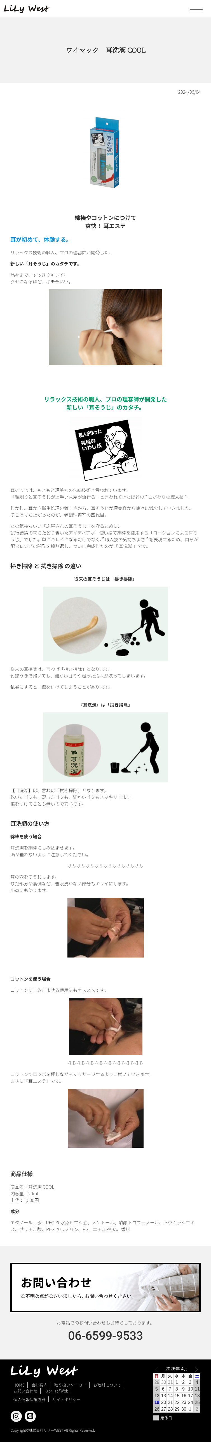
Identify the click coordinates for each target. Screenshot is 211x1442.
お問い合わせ (25, 1391)
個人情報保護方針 (29, 1399)
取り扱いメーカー (70, 1385)
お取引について (107, 1385)
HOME (19, 1385)
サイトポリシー (66, 1399)
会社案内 (39, 1385)
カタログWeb (56, 1391)
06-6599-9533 (105, 1336)
